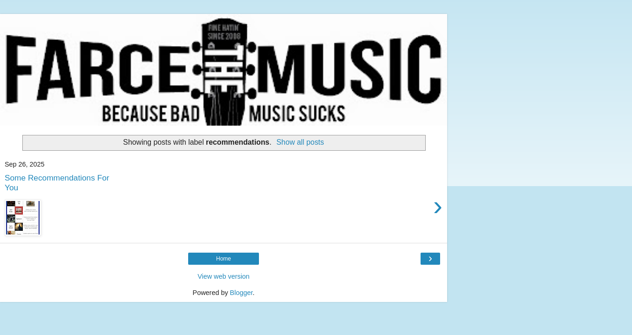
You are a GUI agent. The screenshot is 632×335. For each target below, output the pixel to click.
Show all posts (300, 142)
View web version (223, 276)
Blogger (241, 292)
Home (223, 258)
